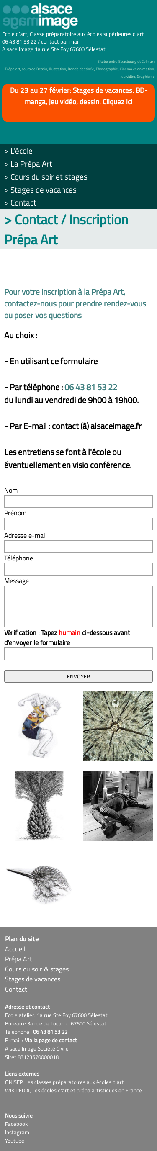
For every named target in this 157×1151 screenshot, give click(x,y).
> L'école (18, 151)
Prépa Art (18, 959)
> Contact (20, 202)
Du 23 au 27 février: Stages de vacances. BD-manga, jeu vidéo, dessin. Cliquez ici (78, 96)
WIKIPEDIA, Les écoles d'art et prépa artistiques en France (73, 1090)
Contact (16, 989)
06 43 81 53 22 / (21, 41)
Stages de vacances (32, 979)
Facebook (16, 1124)
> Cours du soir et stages (46, 176)
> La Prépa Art (28, 164)
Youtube (14, 1140)
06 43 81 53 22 (90, 386)
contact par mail (60, 41)
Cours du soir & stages (37, 969)
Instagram (17, 1132)
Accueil (15, 949)
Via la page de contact (51, 1040)
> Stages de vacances (40, 189)
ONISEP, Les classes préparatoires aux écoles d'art (64, 1082)
